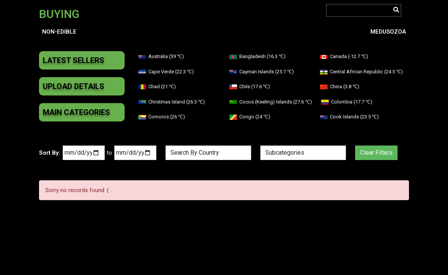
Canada (344, 56)
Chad (157, 86)
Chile (249, 86)
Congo (249, 117)
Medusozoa (388, 31)
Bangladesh (257, 56)
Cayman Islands (261, 71)
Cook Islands (349, 117)
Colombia (346, 102)
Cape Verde (166, 71)
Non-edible (59, 31)
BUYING (59, 14)
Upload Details (73, 86)
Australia (161, 56)
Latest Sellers (73, 60)
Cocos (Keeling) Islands (270, 102)
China (339, 86)
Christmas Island (171, 102)
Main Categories (76, 112)
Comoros (161, 117)
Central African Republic (361, 71)
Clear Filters (376, 152)
